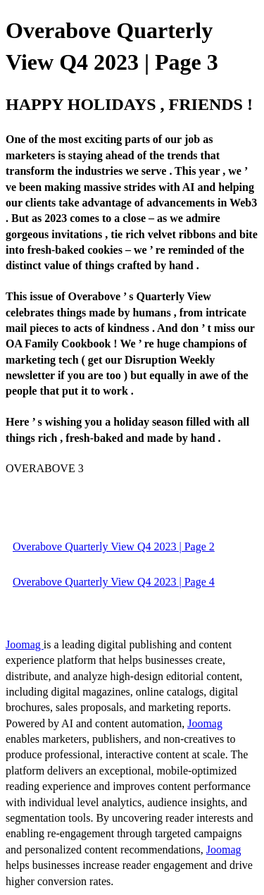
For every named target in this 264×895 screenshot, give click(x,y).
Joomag (25, 644)
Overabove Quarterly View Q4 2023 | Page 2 (114, 547)
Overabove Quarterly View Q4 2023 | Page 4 (114, 582)
